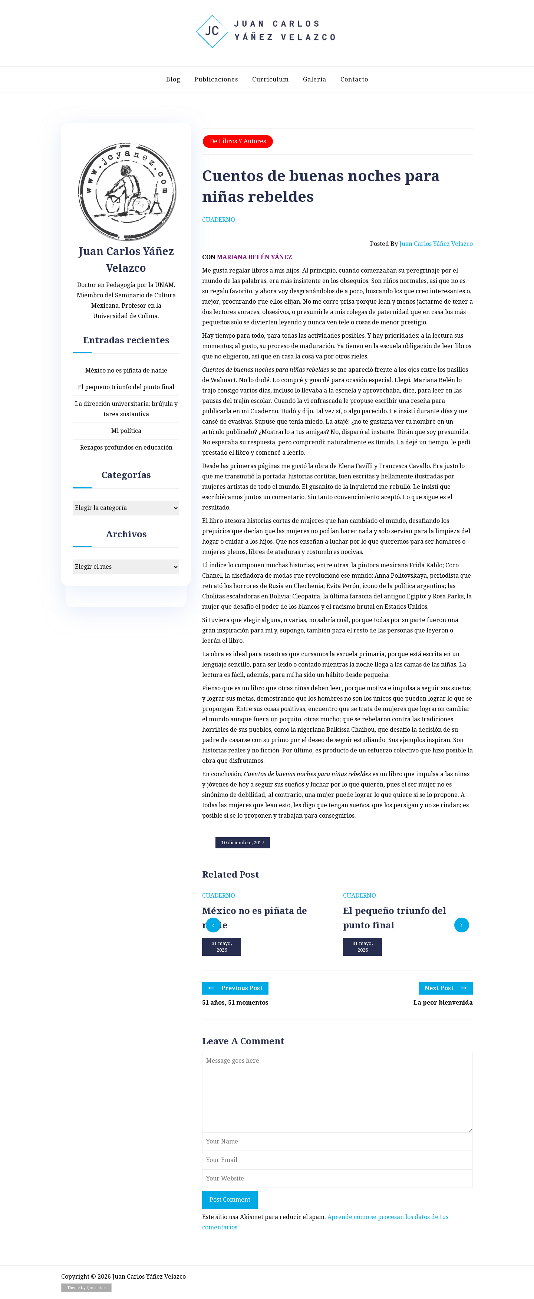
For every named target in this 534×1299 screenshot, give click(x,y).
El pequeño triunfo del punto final (126, 387)
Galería (314, 79)
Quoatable (96, 1288)
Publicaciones (216, 79)
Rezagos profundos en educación (126, 447)
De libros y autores (238, 141)
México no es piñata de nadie (126, 370)
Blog (173, 79)
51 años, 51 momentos (235, 1002)
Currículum (270, 79)
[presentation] (213, 925)
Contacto (354, 79)
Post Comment (230, 1199)
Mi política (126, 430)
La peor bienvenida (443, 1002)
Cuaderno (218, 219)
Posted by (421, 244)
